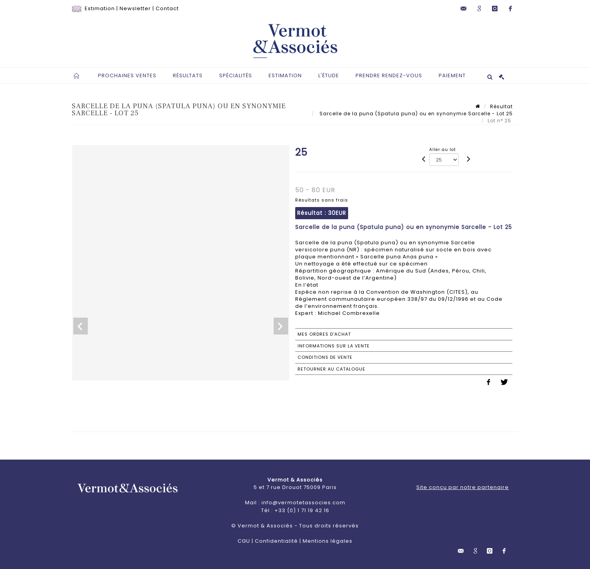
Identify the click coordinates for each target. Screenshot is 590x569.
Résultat (501, 106)
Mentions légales (327, 541)
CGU (244, 541)
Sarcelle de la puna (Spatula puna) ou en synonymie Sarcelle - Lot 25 (415, 113)
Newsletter (135, 8)
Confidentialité (276, 541)
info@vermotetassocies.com (303, 502)
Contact (167, 8)
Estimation (100, 8)
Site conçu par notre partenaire (462, 487)
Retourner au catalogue (331, 369)
